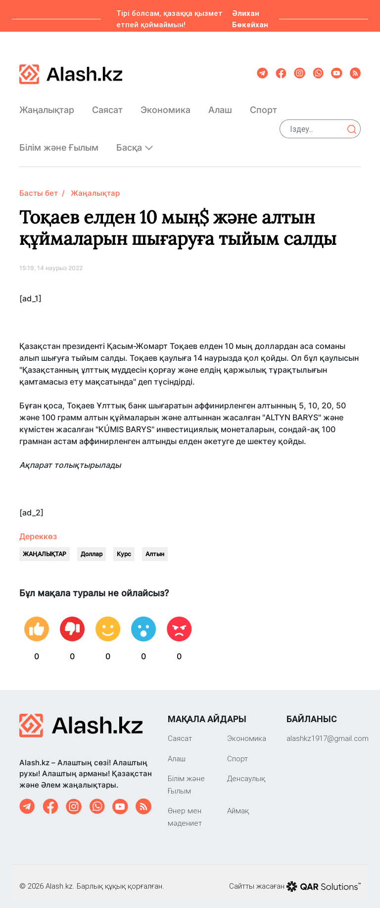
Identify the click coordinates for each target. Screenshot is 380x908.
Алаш (220, 106)
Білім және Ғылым (58, 144)
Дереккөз (38, 528)
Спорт (263, 106)
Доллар (91, 546)
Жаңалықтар (46, 106)
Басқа (134, 143)
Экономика (165, 106)
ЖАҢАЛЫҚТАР (44, 546)
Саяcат (107, 106)
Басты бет (38, 185)
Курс (124, 546)
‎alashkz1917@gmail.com (327, 730)
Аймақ (238, 802)
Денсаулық (246, 770)
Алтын (154, 546)
